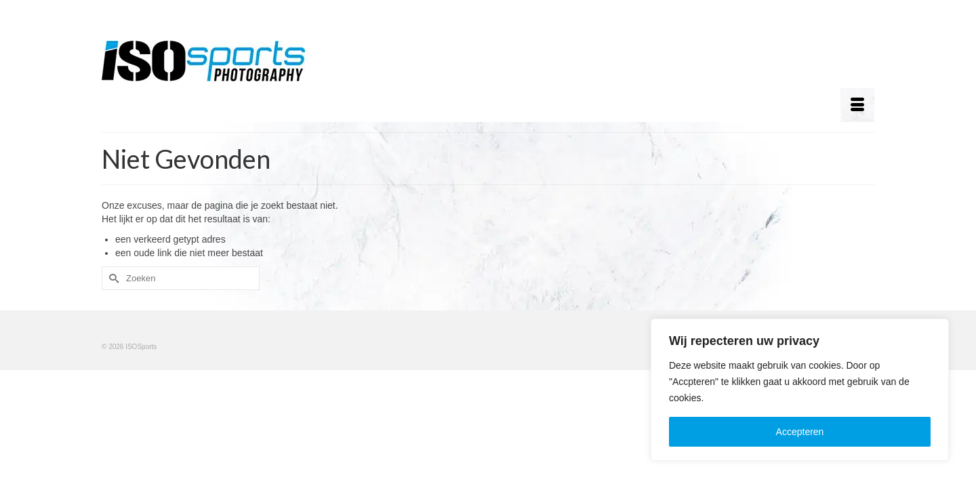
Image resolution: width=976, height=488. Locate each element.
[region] (800, 390)
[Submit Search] (112, 278)
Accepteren (800, 431)
